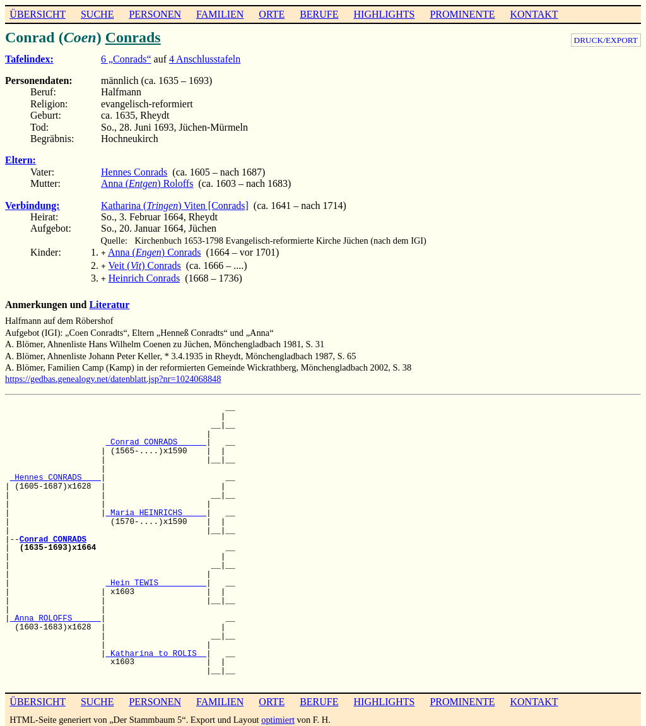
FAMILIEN (220, 14)
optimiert (278, 716)
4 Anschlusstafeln (204, 59)
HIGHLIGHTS (384, 14)
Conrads (133, 37)
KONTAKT (534, 14)
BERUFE (319, 14)
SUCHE (97, 14)
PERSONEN (155, 14)
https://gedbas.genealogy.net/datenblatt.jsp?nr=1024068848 (113, 375)
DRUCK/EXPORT (606, 40)
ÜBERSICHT (37, 14)
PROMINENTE (462, 14)
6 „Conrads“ (126, 59)
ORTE (272, 14)
